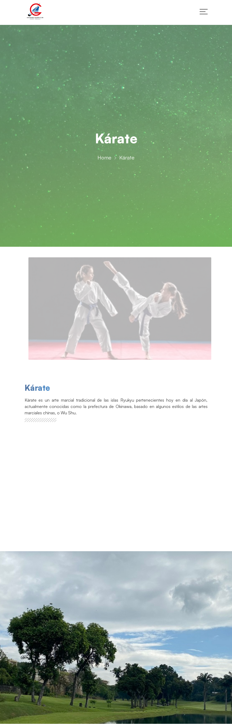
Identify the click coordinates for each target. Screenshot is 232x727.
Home (104, 158)
